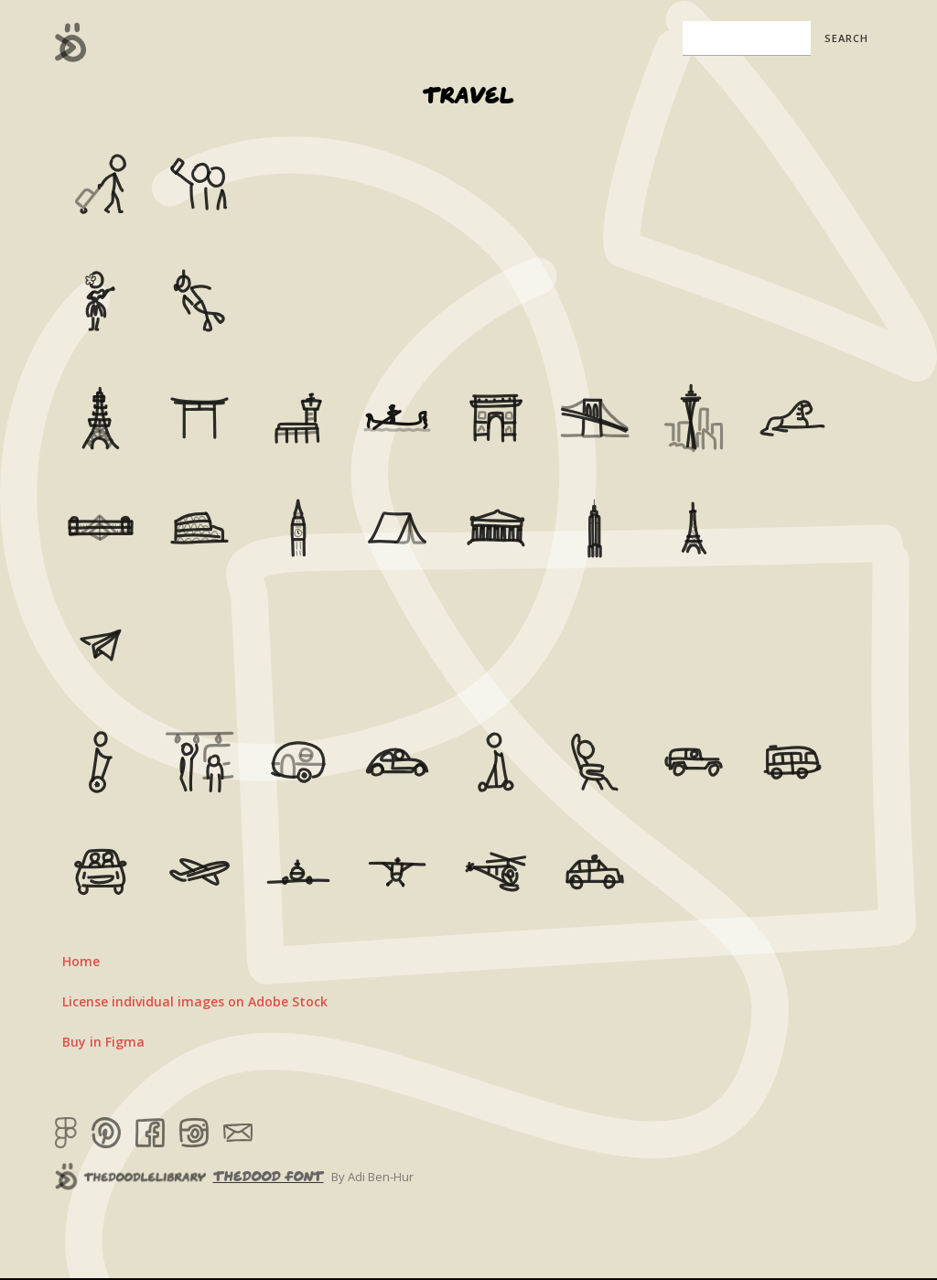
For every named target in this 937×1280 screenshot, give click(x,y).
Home (81, 961)
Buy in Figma (103, 1041)
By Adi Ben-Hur (372, 1176)
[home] (71, 42)
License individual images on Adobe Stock (195, 1001)
